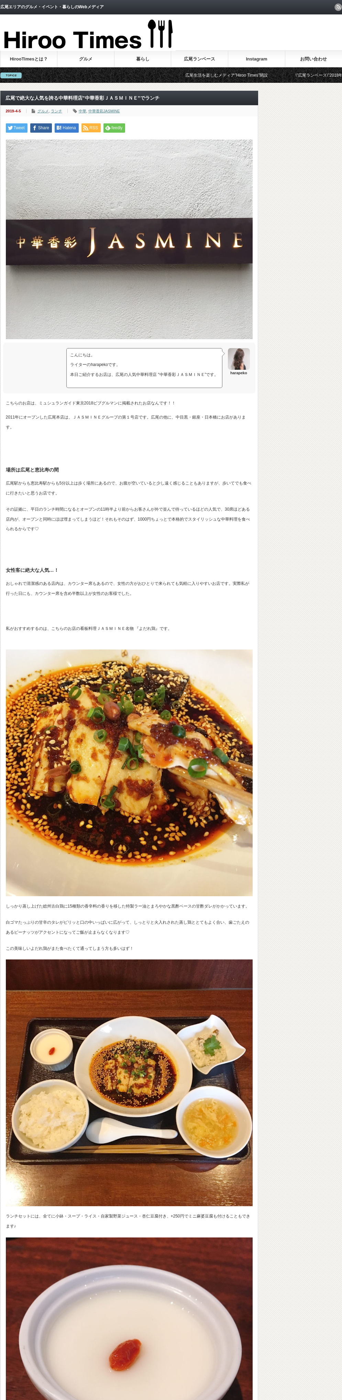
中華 (82, 111)
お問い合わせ (313, 59)
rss (338, 7)
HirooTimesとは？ (29, 59)
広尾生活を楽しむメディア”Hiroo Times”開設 (233, 75)
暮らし (143, 59)
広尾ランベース (199, 59)
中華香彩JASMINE (104, 111)
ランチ (56, 111)
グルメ (85, 59)
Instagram (256, 59)
